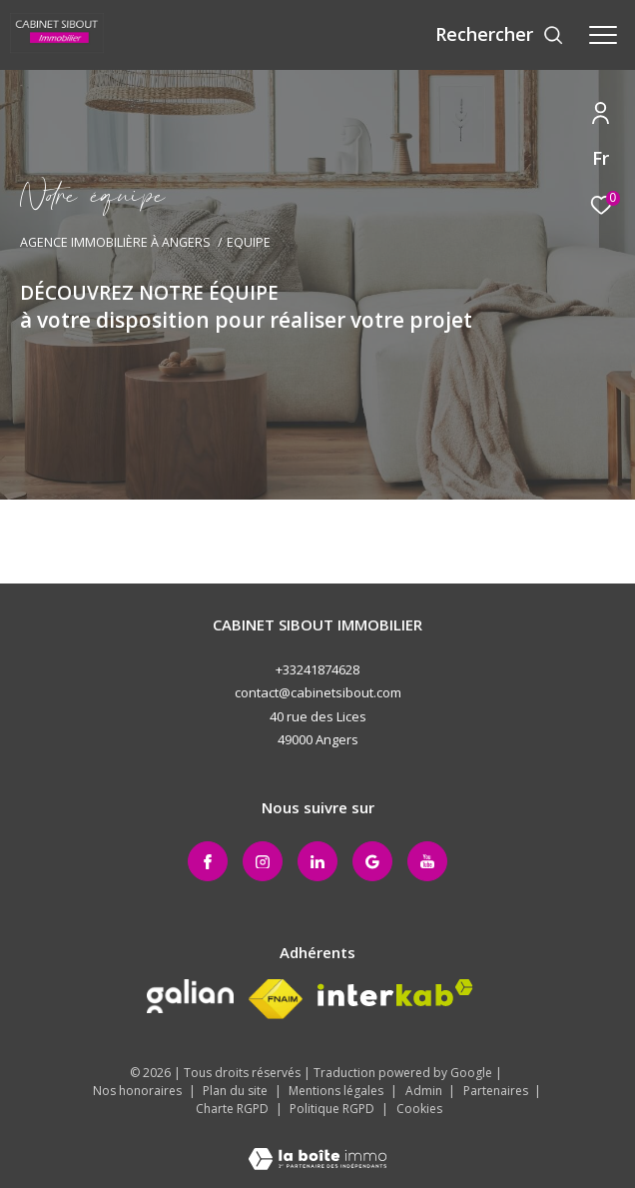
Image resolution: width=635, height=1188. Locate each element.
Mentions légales (337, 1090)
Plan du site (237, 1090)
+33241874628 (317, 669)
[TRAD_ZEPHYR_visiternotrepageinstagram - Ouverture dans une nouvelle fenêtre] (263, 861)
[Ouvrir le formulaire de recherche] (499, 35)
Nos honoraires (139, 1090)
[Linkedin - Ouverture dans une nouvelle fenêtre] (317, 861)
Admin (425, 1090)
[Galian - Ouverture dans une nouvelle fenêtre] (190, 996)
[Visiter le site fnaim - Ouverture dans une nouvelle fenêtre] (276, 999)
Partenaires (497, 1090)
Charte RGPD (234, 1108)
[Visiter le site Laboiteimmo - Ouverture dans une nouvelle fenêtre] (317, 1145)
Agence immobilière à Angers (115, 242)
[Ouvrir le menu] (603, 35)
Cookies (419, 1109)
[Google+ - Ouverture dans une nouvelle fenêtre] (372, 861)
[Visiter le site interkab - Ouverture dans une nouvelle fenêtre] (395, 992)
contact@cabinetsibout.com (318, 692)
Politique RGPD (332, 1108)
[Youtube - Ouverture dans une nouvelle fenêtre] (427, 861)
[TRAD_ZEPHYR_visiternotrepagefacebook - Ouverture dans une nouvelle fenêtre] (208, 861)
